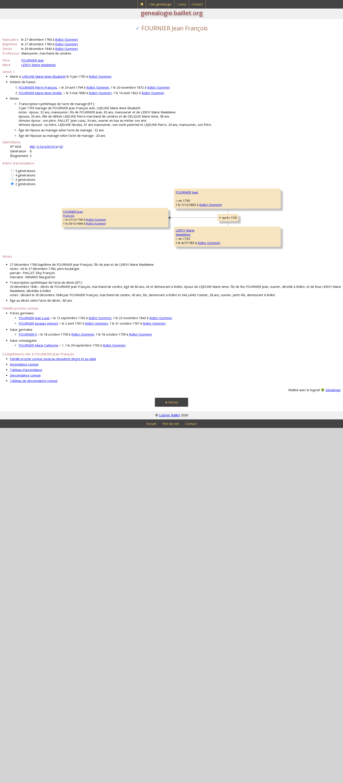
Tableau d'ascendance (26, 725)
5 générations (25, 171)
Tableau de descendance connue (34, 736)
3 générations (25, 180)
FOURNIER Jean (32, 60)
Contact (197, 4)
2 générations (25, 184)
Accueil (151, 779)
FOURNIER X (28, 689)
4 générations (25, 175)
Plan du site (170, 779)
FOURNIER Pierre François (38, 87)
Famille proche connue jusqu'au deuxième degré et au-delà (53, 714)
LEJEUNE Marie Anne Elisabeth (44, 76)
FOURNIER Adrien (153, 232)
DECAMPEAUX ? (288, 297)
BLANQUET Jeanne (222, 258)
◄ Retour (171, 757)
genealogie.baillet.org (172, 13)
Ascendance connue (24, 719)
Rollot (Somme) (66, 39)
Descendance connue (25, 730)
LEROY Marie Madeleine (38, 65)
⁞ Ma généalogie (160, 4)
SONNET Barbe (219, 363)
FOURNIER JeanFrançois (15, 391)
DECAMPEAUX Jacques (224, 310)
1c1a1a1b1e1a (46, 146)
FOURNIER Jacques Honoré (38, 678)
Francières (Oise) (157, 239)
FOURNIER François (222, 205)
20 (61, 146)
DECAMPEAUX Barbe (155, 337)
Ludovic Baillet (169, 770)
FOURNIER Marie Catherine (38, 700)
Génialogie (333, 745)
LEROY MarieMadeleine (82, 496)
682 (32, 146)
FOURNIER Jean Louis (34, 673)
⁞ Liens (181, 4)
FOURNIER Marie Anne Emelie (40, 93)
